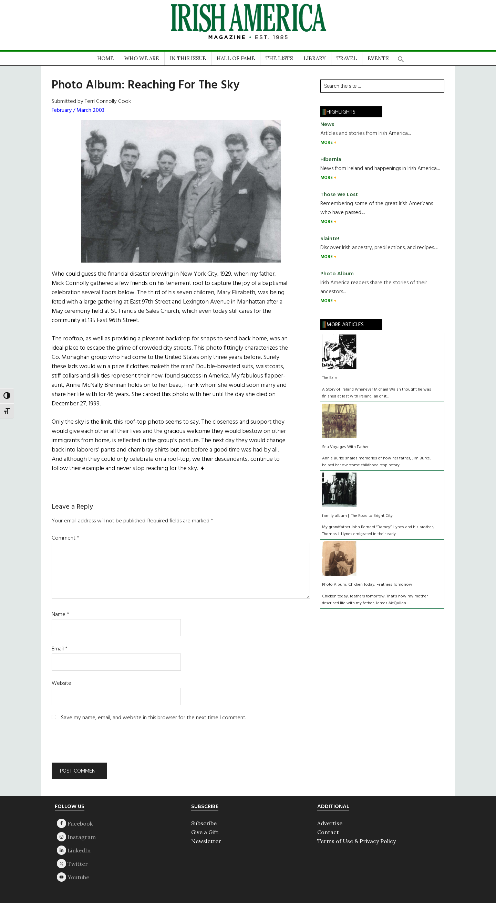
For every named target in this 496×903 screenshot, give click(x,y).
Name (60, 614)
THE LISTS (279, 58)
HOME (105, 58)
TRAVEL (347, 58)
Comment (65, 538)
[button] (400, 57)
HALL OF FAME (236, 58)
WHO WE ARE (141, 58)
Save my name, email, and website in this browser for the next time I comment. (153, 717)
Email (60, 649)
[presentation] (98, 746)
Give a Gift (204, 832)
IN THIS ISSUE (188, 58)
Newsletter (206, 841)
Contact (328, 832)
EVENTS (378, 58)
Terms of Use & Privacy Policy (356, 841)
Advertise (329, 823)
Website (61, 683)
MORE (327, 142)
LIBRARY (314, 58)
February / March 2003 (78, 110)
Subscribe (204, 823)
